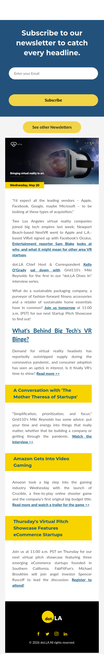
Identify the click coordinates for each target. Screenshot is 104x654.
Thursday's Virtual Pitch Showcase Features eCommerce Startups (40, 528)
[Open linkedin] (66, 634)
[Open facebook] (38, 634)
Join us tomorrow (59, 307)
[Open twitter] (47, 634)
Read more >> (48, 373)
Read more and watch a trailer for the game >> (51, 504)
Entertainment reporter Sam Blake (43, 243)
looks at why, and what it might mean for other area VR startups (52, 249)
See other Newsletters (52, 127)
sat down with (45, 270)
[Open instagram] (57, 634)
